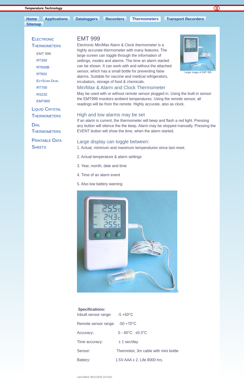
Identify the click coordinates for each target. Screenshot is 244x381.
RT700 (41, 87)
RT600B (43, 67)
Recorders (115, 19)
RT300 (41, 60)
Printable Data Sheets (47, 143)
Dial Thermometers (46, 128)
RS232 (41, 94)
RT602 (41, 74)
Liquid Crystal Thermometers (46, 112)
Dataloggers (86, 19)
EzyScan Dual (47, 81)
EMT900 (43, 101)
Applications (56, 19)
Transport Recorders (185, 19)
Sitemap (33, 24)
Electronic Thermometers (46, 42)
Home (31, 19)
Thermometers (145, 19)
